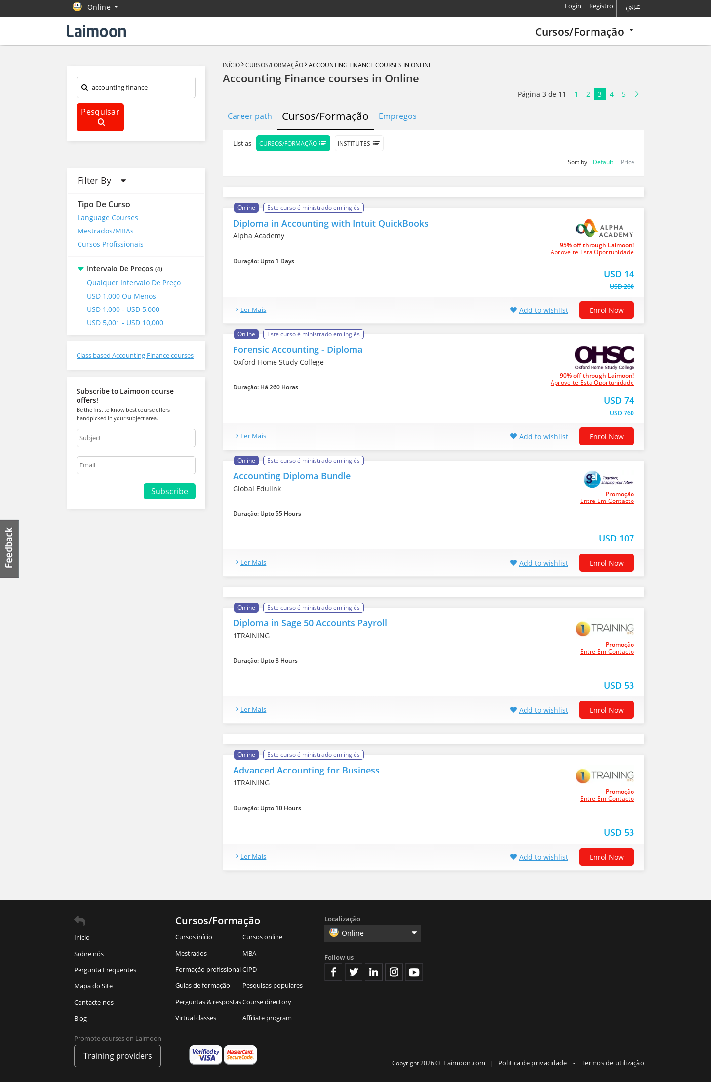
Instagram (394, 972)
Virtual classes (195, 1017)
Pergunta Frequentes (105, 970)
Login (573, 5)
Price (627, 162)
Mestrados (191, 953)
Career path (250, 116)
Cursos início (193, 936)
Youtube (414, 972)
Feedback (10, 548)
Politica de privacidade (533, 1062)
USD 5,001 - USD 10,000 (125, 322)
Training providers (117, 1055)
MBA (249, 953)
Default (603, 162)
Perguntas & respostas (208, 1001)
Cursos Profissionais (111, 244)
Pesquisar (100, 116)
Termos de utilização (612, 1062)
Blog (80, 1018)
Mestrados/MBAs (106, 230)
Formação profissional (208, 969)
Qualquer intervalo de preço (134, 282)
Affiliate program (267, 1017)
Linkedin (374, 972)
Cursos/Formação (584, 31)
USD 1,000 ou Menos (121, 296)
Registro (601, 5)
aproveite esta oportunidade (592, 252)
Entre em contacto (607, 501)
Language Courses (108, 217)
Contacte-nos (94, 1002)
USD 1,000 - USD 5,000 (123, 309)
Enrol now (607, 310)
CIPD (249, 969)
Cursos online (262, 936)
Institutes (359, 143)
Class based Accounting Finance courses (135, 355)
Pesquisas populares (272, 985)
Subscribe (169, 491)
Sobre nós (89, 953)
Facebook (333, 972)
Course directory (266, 1001)
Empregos (398, 116)
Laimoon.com (464, 1062)
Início (232, 65)
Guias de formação (202, 985)
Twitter (353, 972)
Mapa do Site (93, 985)
